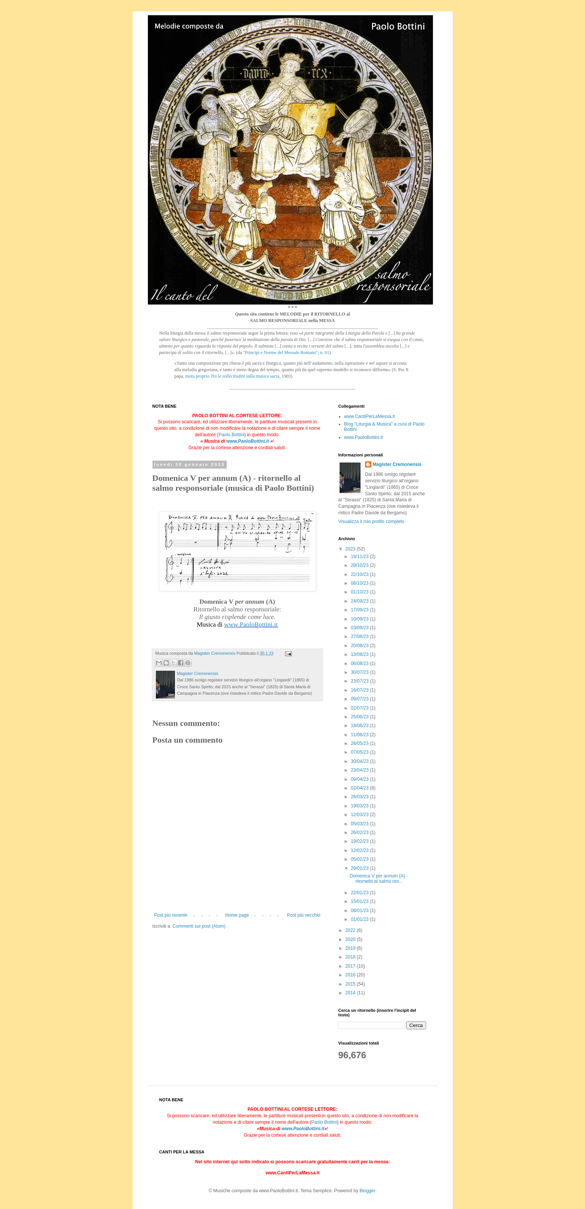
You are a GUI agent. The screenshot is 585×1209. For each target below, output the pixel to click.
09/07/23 (360, 699)
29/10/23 (360, 565)
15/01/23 (360, 901)
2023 (351, 549)
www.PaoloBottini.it (247, 441)
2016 (351, 975)
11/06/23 (360, 734)
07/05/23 (360, 752)
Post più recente (171, 915)
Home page (237, 915)
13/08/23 (360, 654)
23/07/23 (360, 681)
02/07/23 (360, 708)
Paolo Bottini (231, 434)
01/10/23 (360, 592)
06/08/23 (360, 663)
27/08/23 (360, 636)
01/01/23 (360, 919)
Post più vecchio (303, 915)
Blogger (367, 1190)
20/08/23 (360, 645)
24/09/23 (360, 601)
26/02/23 (360, 832)
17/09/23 (360, 609)
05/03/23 (360, 823)
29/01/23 (360, 868)
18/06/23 (360, 725)
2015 (351, 984)
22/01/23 (360, 892)
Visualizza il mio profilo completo (371, 521)
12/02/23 (360, 850)
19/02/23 (360, 841)
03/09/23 (360, 627)
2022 (351, 930)
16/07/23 (360, 690)
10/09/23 (360, 619)
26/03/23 (360, 796)
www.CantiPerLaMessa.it (369, 416)
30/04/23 (360, 761)
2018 (351, 957)
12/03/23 (360, 814)
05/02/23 (360, 859)
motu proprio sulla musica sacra (232, 376)
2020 (351, 939)
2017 (351, 966)
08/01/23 (360, 910)
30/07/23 (360, 672)
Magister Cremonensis (397, 464)
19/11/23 (360, 556)
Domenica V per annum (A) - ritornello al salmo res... (378, 878)
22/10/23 (360, 574)
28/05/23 (360, 743)
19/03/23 (360, 806)
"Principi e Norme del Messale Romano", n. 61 (286, 352)
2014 (351, 992)
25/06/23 (360, 716)
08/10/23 (360, 583)
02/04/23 (360, 788)
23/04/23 (360, 770)
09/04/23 (360, 779)
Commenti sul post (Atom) (199, 926)
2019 (351, 948)
